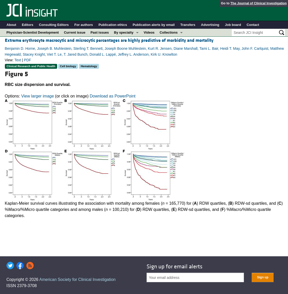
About (11, 25)
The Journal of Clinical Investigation (258, 3)
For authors (83, 25)
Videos (149, 32)
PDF (27, 60)
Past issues (99, 32)
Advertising (210, 25)
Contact (253, 25)
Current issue (74, 32)
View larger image (37, 96)
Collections (169, 32)
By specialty (123, 32)
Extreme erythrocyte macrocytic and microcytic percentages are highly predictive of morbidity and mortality (109, 40)
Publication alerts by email (154, 25)
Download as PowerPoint (113, 96)
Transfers (188, 25)
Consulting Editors (54, 25)
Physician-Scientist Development (32, 32)
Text (17, 60)
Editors (27, 25)
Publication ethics (112, 25)
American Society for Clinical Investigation (77, 279)
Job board (233, 25)
